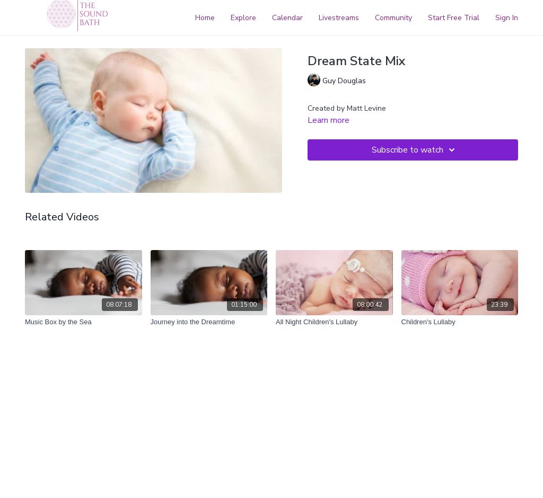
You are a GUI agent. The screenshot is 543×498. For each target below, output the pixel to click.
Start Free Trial (453, 18)
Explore (243, 18)
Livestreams (339, 18)
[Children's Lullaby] (460, 322)
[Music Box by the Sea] (83, 322)
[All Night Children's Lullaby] (334, 322)
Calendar (287, 18)
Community (393, 18)
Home (205, 18)
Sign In (506, 18)
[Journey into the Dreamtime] (209, 322)
